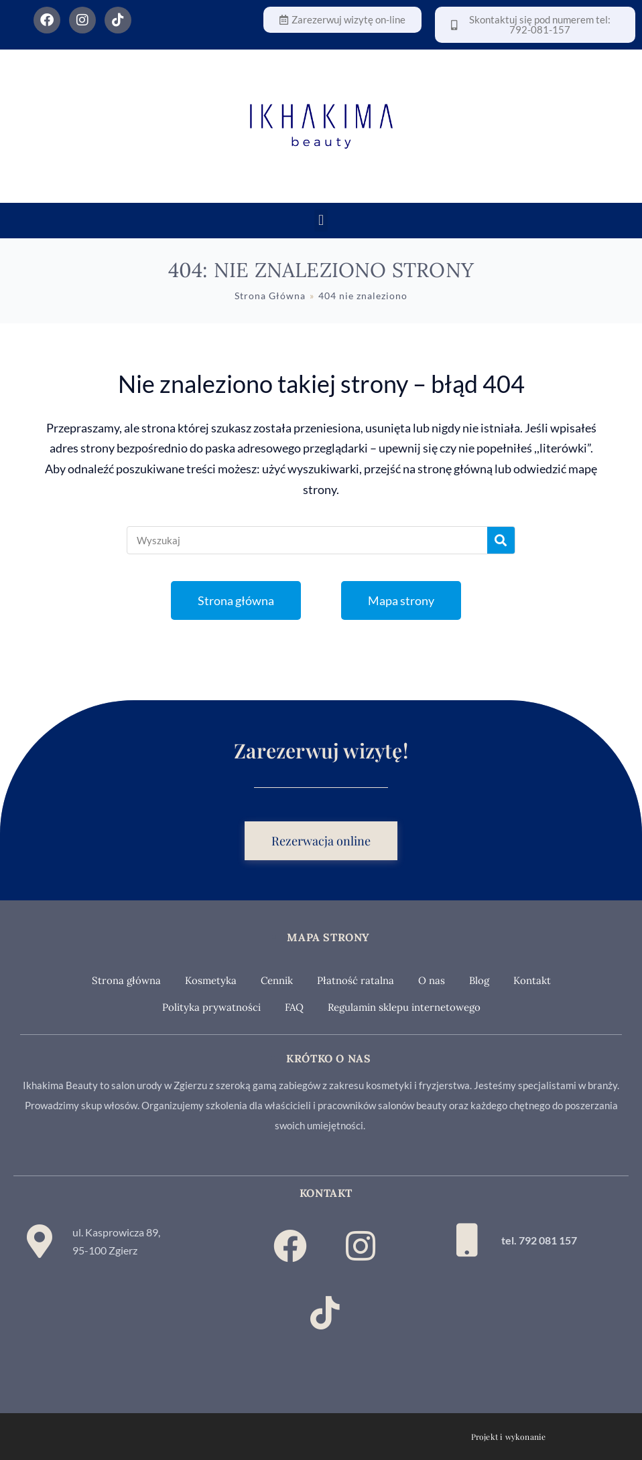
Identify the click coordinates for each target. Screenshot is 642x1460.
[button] (320, 221)
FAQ (294, 1007)
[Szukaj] (501, 540)
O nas (431, 980)
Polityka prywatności (211, 1007)
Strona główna (126, 980)
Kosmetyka (211, 980)
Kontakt (532, 980)
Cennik (277, 980)
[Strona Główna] (270, 295)
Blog (479, 980)
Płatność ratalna (355, 980)
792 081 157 (548, 1240)
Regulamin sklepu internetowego (404, 1007)
